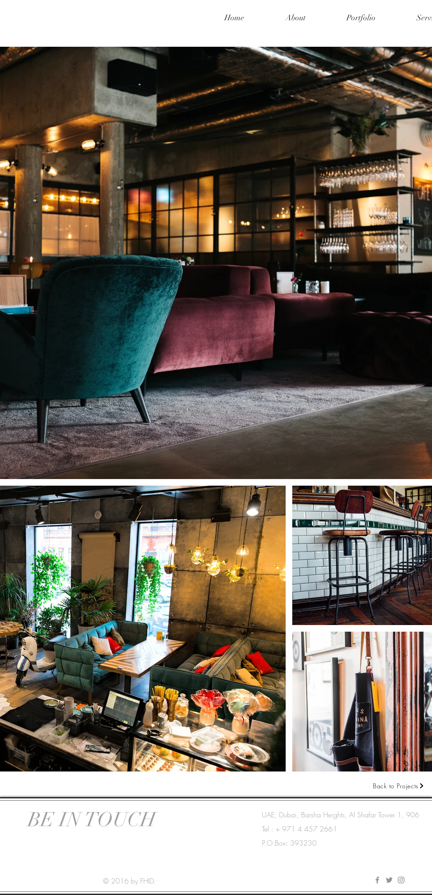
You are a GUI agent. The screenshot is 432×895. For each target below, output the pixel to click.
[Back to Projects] (399, 785)
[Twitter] (389, 880)
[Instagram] (401, 880)
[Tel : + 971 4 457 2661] (301, 829)
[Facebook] (377, 880)
